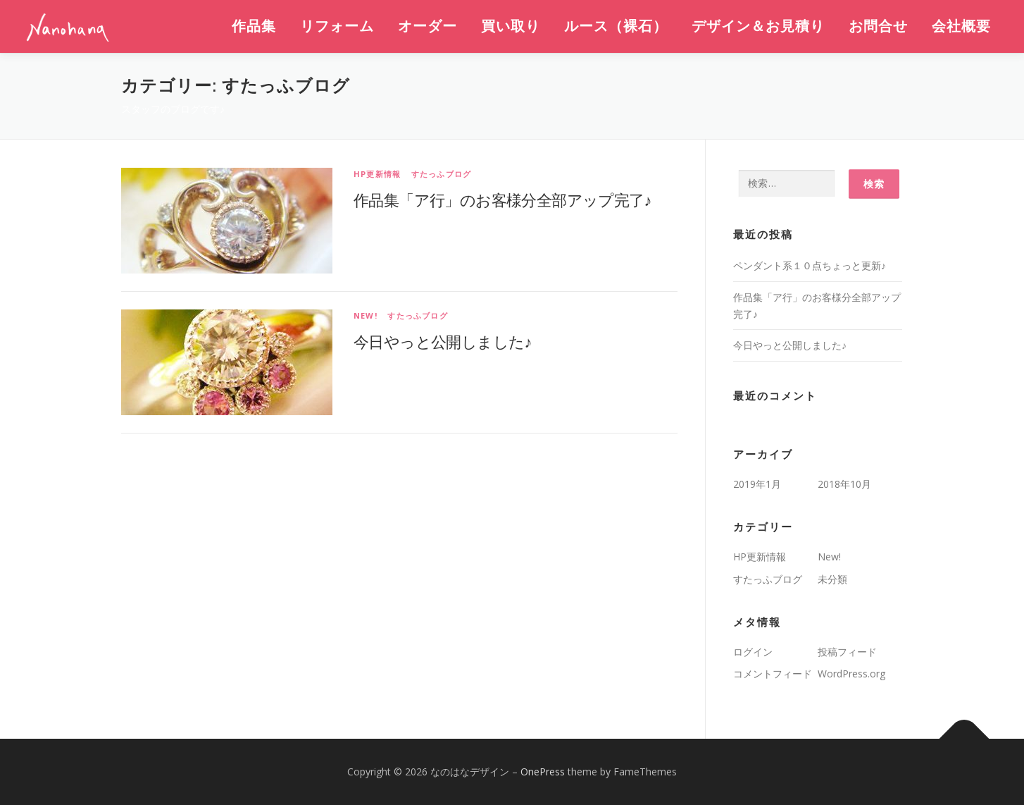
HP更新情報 (377, 173)
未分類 (832, 579)
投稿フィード (847, 651)
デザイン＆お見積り (758, 26)
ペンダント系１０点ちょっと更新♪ (809, 265)
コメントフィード (772, 673)
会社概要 (961, 26)
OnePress (542, 771)
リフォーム (337, 26)
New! (365, 315)
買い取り (510, 26)
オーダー (427, 26)
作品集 (254, 26)
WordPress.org (851, 673)
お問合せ (878, 26)
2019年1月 (757, 484)
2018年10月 (844, 484)
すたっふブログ (441, 173)
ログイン (753, 651)
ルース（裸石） (616, 26)
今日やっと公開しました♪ (443, 341)
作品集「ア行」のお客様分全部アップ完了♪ (502, 199)
